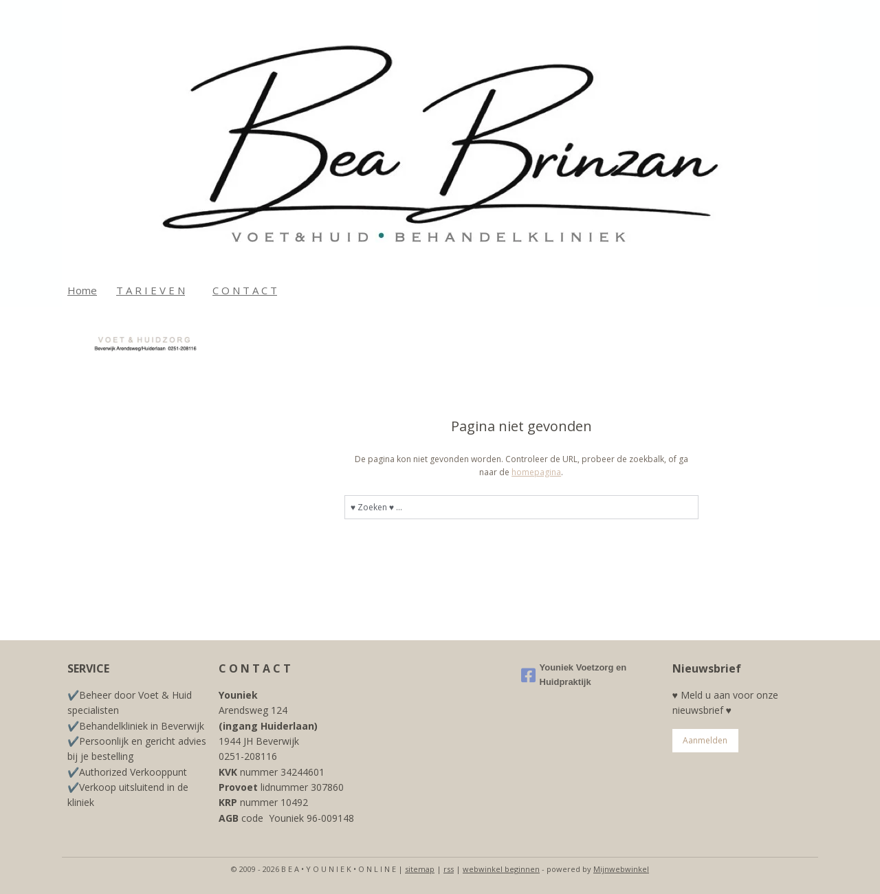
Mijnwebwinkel (621, 869)
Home (82, 290)
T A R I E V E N (150, 290)
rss (448, 869)
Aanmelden (705, 740)
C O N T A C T (244, 290)
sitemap (419, 869)
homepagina (536, 472)
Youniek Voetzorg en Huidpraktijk (574, 674)
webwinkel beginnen (501, 869)
